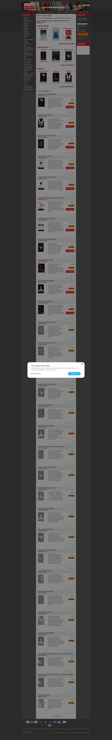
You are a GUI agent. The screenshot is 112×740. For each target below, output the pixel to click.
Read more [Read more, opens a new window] (57, 369)
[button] (36, 373)
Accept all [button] (74, 373)
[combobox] (82, 364)
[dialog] (56, 370)
